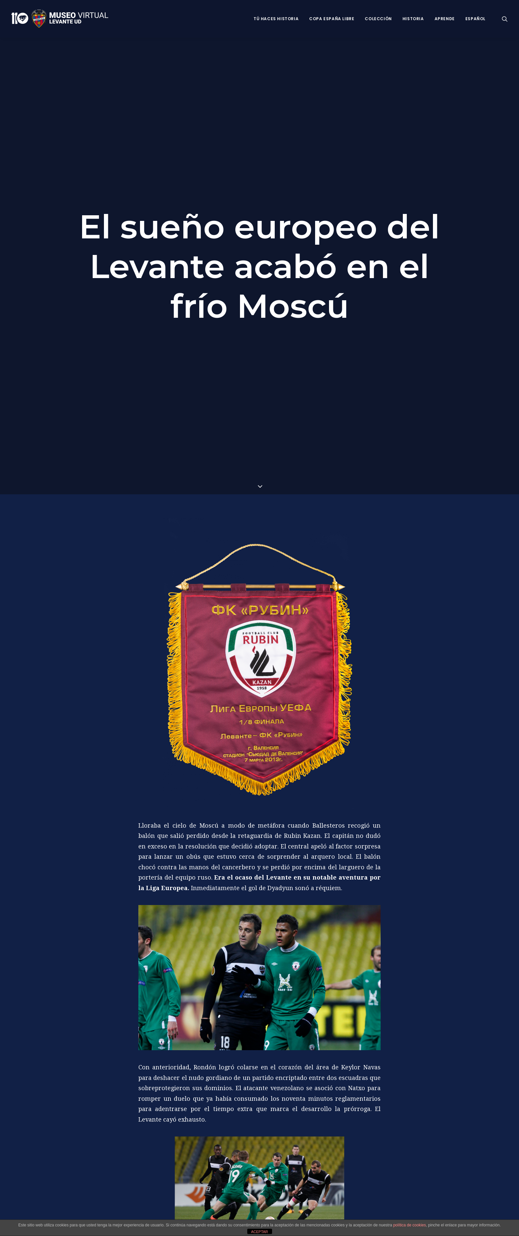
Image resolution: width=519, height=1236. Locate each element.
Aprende (445, 18)
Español (475, 18)
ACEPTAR (259, 1232)
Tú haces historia (276, 18)
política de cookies (409, 1225)
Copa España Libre (331, 18)
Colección (378, 18)
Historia (413, 18)
